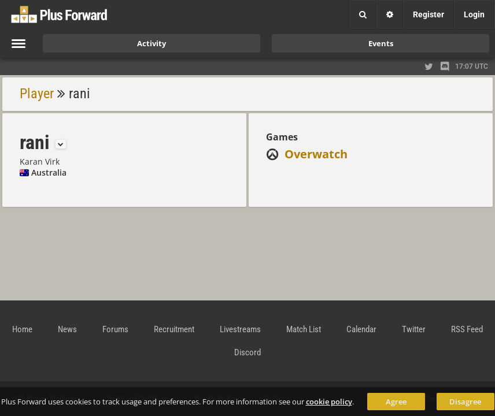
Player (37, 94)
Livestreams (240, 329)
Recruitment (174, 329)
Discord (247, 352)
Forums (115, 329)
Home (22, 329)
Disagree (465, 401)
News (67, 329)
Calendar (361, 329)
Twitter (414, 329)
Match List (303, 329)
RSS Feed (467, 329)
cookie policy (329, 401)
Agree (396, 401)
